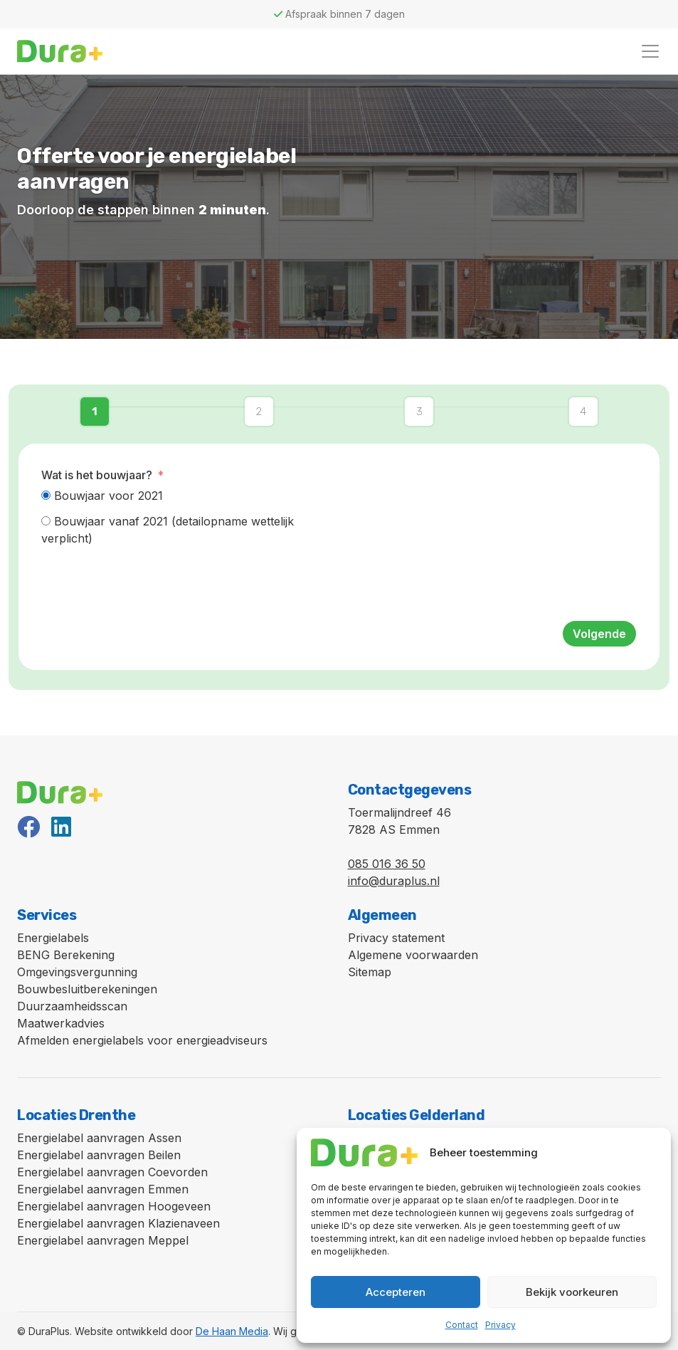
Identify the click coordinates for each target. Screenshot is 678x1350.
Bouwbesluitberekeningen (87, 989)
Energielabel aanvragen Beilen (99, 1155)
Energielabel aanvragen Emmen (103, 1189)
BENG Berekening (66, 955)
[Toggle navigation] (650, 51)
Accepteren (395, 1292)
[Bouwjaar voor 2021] (46, 495)
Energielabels (53, 938)
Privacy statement (396, 938)
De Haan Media (232, 1331)
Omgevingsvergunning (77, 972)
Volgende (599, 634)
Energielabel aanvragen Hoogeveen (114, 1206)
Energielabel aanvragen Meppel (103, 1240)
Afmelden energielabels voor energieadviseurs (142, 1040)
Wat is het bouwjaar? (96, 475)
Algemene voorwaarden (413, 955)
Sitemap (369, 972)
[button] (98, 411)
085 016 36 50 (386, 864)
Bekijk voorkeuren (572, 1292)
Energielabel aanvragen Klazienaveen (118, 1223)
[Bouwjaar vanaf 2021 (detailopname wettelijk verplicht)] (46, 520)
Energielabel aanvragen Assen (99, 1138)
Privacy (500, 1324)
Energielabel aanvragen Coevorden (112, 1172)
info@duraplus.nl (394, 881)
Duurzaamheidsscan (72, 1006)
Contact (461, 1324)
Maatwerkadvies (61, 1023)
